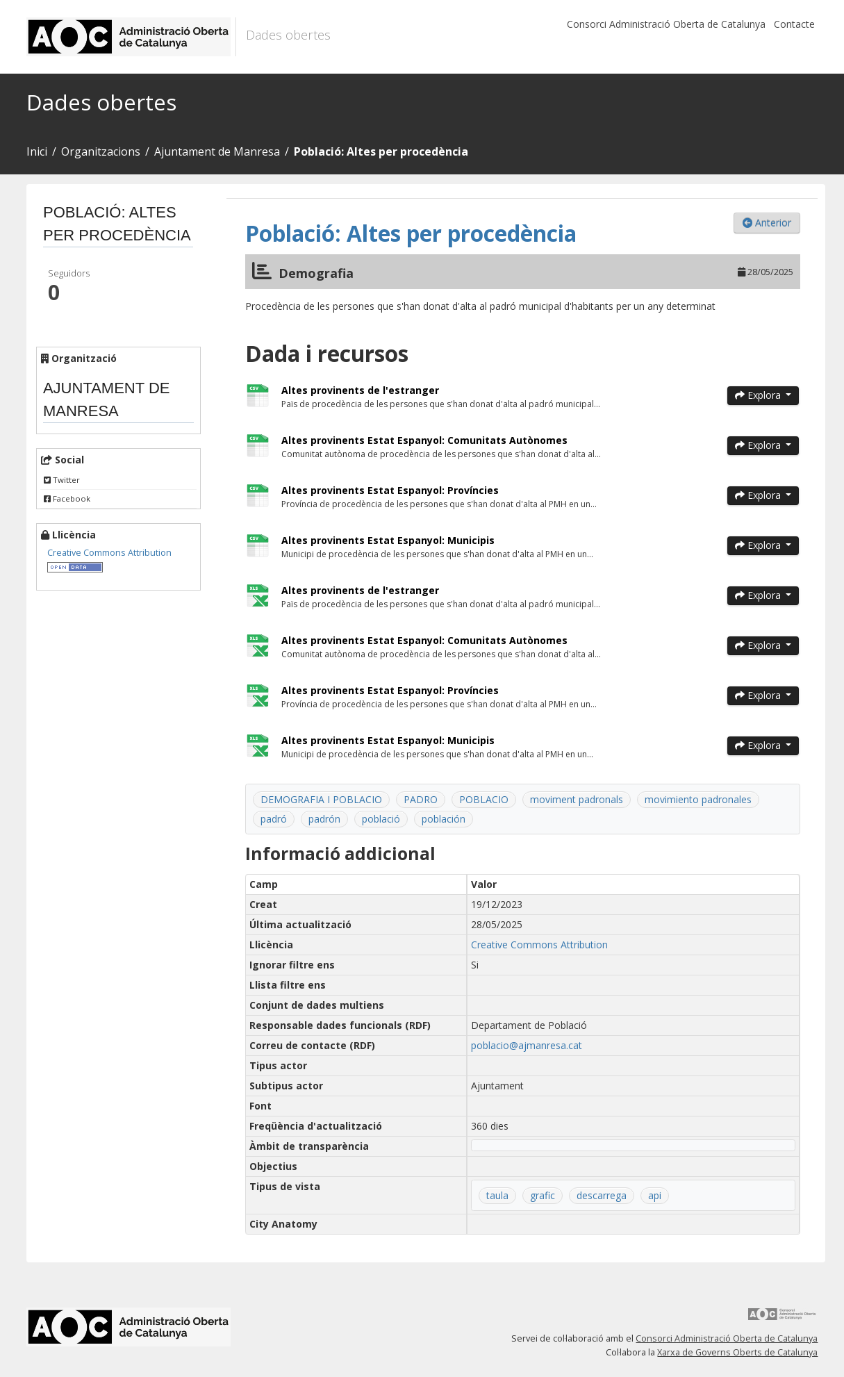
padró (273, 818)
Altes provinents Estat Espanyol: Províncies (390, 490)
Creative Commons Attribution (109, 553)
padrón (324, 818)
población (443, 818)
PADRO (421, 799)
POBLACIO (483, 799)
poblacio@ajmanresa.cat (526, 1045)
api (654, 1195)
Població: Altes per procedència (381, 151)
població (381, 818)
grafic (542, 1195)
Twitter (62, 480)
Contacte (794, 24)
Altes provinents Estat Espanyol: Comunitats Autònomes (424, 440)
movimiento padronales (698, 799)
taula (497, 1195)
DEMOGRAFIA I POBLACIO (321, 799)
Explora (759, 395)
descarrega (602, 1195)
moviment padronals (576, 799)
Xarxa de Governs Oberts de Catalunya (737, 1352)
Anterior (767, 222)
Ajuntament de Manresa (217, 151)
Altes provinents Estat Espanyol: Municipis (388, 540)
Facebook (67, 498)
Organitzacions (100, 151)
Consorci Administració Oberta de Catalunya (666, 24)
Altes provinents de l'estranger (360, 390)
